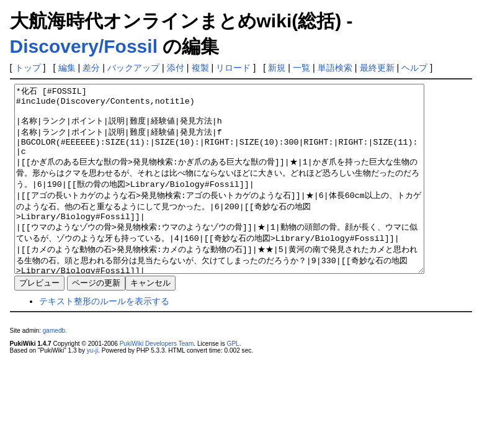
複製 (200, 68)
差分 (91, 68)
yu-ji (92, 387)
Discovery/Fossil (84, 46)
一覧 (301, 68)
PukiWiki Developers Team (157, 380)
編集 (67, 68)
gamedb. (55, 367)
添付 (175, 68)
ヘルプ (414, 68)
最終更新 (377, 68)
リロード (233, 68)
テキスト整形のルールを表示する (104, 338)
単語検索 (335, 68)
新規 (276, 68)
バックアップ (133, 68)
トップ (28, 68)
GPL (233, 380)
